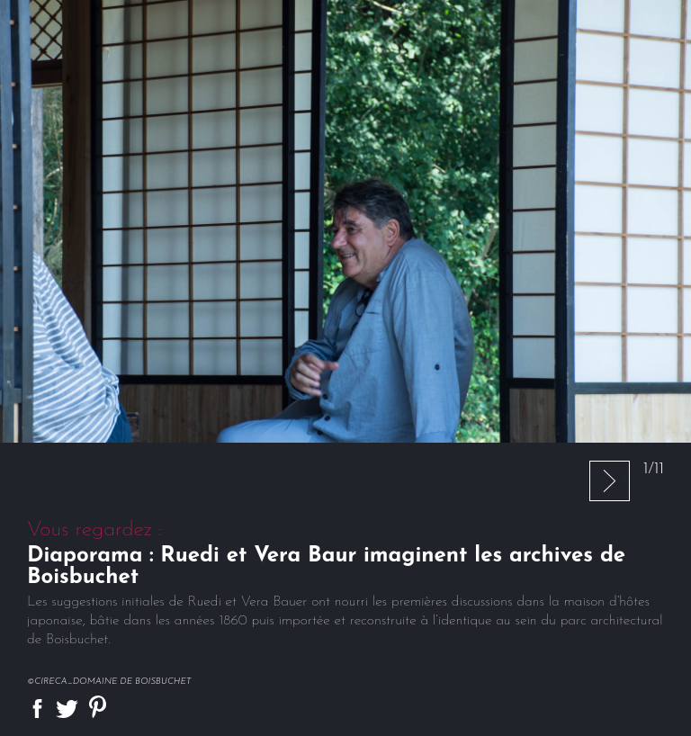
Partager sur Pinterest (97, 707)
